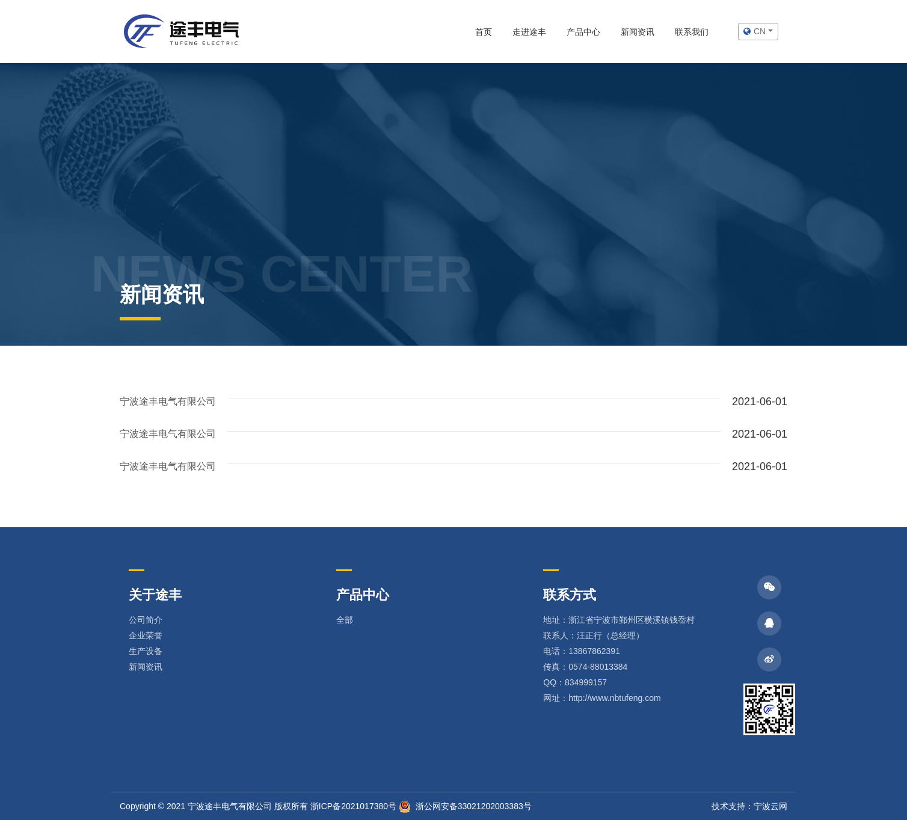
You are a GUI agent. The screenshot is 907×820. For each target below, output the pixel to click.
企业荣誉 (145, 635)
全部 (344, 620)
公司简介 (145, 620)
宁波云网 (770, 806)
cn (755, 31)
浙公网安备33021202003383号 (465, 806)
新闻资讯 (637, 32)
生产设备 (145, 651)
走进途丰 (529, 32)
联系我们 (692, 32)
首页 (483, 32)
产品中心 (583, 32)
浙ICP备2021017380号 (353, 806)
